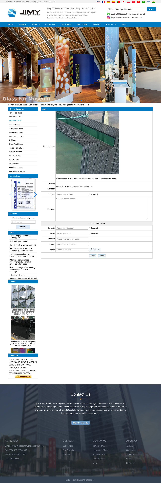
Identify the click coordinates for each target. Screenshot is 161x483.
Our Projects (66, 24)
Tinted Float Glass (16, 148)
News (123, 24)
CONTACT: (10, 459)
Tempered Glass (15, 113)
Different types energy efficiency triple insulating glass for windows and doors (86, 178)
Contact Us (111, 24)
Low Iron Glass (15, 156)
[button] (75, 100)
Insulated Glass (21, 105)
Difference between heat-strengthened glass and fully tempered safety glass (20, 263)
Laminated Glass (15, 117)
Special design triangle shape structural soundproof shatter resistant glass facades (23, 312)
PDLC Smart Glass (16, 136)
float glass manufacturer (83, 480)
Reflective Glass (15, 152)
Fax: (7, 450)
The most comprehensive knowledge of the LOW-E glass (22, 256)
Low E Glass (14, 160)
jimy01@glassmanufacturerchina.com (126, 17)
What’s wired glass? (17, 276)
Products (22, 24)
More (95, 463)
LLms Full (130, 463)
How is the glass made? (19, 242)
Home (10, 24)
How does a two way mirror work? (23, 246)
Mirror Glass (14, 163)
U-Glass (12, 140)
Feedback (97, 24)
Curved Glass (14, 125)
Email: (8, 446)
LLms (128, 459)
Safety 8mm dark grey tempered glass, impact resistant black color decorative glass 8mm (23, 344)
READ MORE (80, 422)
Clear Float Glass (16, 144)
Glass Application (16, 128)
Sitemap (130, 454)
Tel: (6, 454)
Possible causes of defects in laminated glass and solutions (21, 250)
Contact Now (23, 376)
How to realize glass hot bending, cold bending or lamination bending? (22, 270)
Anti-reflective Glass (17, 171)
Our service (50, 24)
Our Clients (82, 24)
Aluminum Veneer (16, 167)
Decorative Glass (16, 132)
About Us (36, 24)
